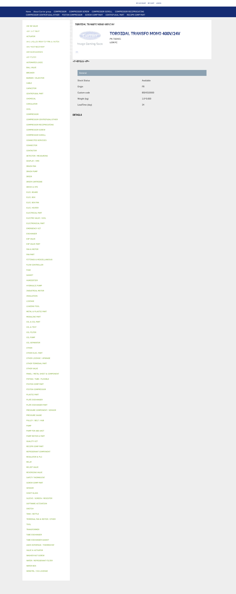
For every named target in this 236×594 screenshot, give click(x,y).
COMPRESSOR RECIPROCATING (129, 11)
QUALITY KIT (50, 60)
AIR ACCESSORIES (99, 47)
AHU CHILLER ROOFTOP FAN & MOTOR (111, 24)
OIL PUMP (74, 38)
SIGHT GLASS (112, 54)
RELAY (110, 28)
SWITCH (120, 28)
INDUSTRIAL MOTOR (35, 28)
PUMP (48, 34)
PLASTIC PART (151, 41)
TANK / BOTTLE (96, 44)
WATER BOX (81, 44)
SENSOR (78, 31)
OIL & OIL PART (154, 34)
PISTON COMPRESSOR (72, 15)
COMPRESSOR (60, 11)
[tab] (46, 62)
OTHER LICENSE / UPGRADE (151, 51)
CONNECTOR (106, 31)
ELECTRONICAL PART (57, 18)
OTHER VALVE (82, 47)
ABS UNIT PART (158, 57)
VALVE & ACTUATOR (129, 44)
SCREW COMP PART (94, 15)
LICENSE (82, 51)
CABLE (129, 28)
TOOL (124, 57)
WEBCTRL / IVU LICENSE (99, 51)
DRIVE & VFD (85, 28)
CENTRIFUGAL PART (115, 15)
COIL (105, 21)
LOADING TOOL (33, 21)
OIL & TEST (31, 38)
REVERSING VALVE (78, 41)
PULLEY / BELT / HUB (83, 54)
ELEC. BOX (140, 28)
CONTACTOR (99, 28)
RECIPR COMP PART (136, 15)
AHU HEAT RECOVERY (65, 51)
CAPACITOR (50, 31)
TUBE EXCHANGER (138, 21)
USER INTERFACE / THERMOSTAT (99, 18)
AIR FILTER (116, 47)
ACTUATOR (31, 47)
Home (28, 11)
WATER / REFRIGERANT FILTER (86, 57)
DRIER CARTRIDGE (59, 41)
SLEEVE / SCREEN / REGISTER (39, 51)
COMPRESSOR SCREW (79, 11)
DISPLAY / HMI (123, 18)
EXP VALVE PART (109, 41)
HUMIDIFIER (130, 47)
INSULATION (111, 44)
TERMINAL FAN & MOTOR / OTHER (147, 24)
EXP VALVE (94, 41)
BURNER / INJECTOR (138, 57)
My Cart (151, 3)
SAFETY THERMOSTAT (148, 31)
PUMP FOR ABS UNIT (134, 34)
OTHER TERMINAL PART (37, 57)
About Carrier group (42, 11)
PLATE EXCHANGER (119, 21)
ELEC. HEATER (91, 31)
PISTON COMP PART (35, 18)
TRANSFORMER (154, 28)
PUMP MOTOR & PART (112, 34)
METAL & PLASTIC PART (130, 41)
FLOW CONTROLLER (152, 38)
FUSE (39, 31)
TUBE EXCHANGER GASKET (63, 24)
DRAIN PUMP (79, 34)
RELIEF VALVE (32, 41)
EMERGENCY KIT (111, 57)
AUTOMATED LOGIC (77, 21)
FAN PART (52, 28)
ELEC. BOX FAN (65, 31)
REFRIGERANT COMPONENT (94, 38)
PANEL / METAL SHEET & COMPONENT (43, 44)
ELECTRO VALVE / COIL (62, 47)
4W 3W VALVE (146, 44)
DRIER (44, 41)
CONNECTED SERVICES (124, 31)
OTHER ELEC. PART (34, 34)
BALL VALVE (44, 47)
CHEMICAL (67, 54)
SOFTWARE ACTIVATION (125, 51)
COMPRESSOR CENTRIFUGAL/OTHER (42, 15)
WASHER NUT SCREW (60, 57)
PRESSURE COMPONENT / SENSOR (125, 38)
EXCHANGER (94, 21)
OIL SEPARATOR (59, 38)
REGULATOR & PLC (141, 18)
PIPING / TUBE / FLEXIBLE (47, 54)
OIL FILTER (44, 38)
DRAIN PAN (68, 44)
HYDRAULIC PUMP (62, 34)
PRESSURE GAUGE (67, 60)
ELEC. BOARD (75, 18)
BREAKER (30, 31)
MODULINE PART (33, 60)
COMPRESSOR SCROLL (102, 11)
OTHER (29, 54)
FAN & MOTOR (85, 24)
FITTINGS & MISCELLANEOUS (135, 54)
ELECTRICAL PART (67, 28)
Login (158, 3)
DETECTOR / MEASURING (54, 21)
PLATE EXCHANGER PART (37, 24)
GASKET (99, 54)
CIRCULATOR (94, 34)
